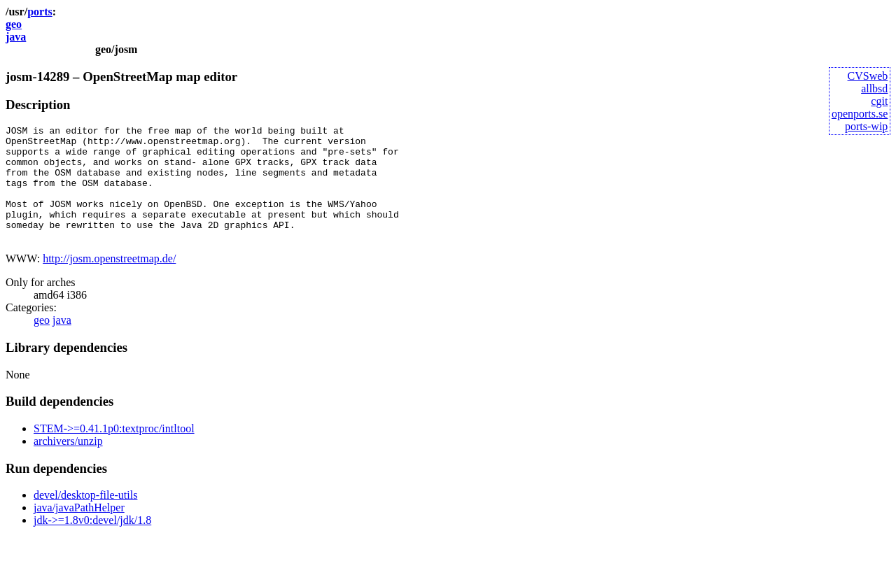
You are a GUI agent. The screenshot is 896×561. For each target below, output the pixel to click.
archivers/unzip (68, 464)
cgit (879, 101)
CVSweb (868, 76)
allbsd (874, 88)
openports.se (860, 114)
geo (14, 24)
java (16, 37)
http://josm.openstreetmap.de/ (109, 281)
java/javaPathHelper (79, 531)
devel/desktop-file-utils (85, 518)
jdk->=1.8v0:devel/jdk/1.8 (92, 543)
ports (39, 11)
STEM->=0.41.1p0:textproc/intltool (114, 451)
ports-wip (866, 126)
